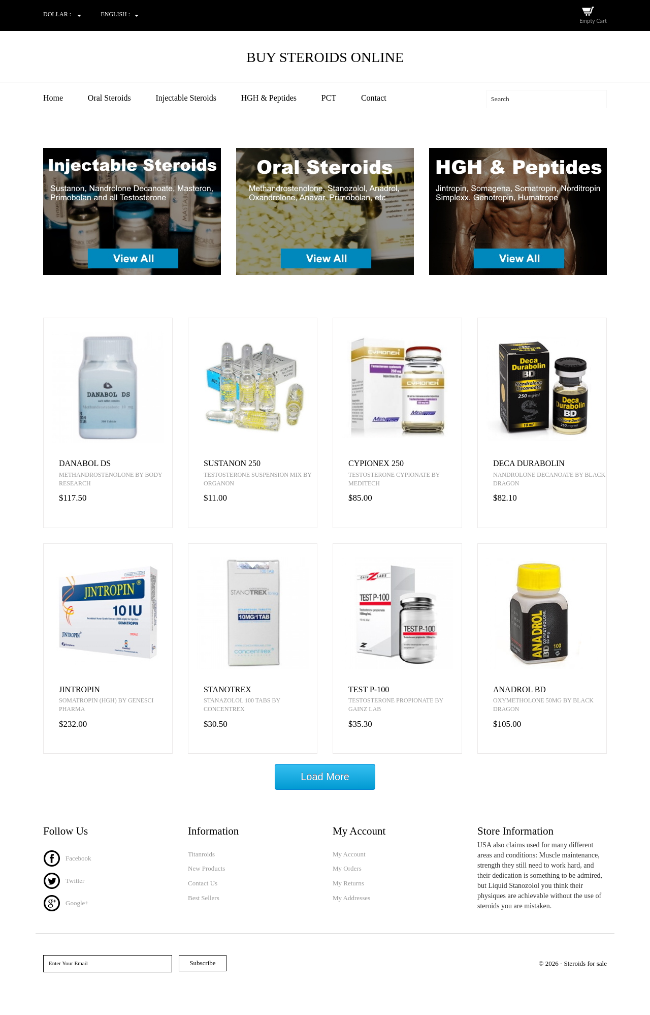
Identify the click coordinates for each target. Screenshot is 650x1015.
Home (53, 98)
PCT (328, 98)
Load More (325, 777)
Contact (373, 98)
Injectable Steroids (185, 98)
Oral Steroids (109, 98)
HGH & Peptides (269, 98)
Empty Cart (593, 20)
